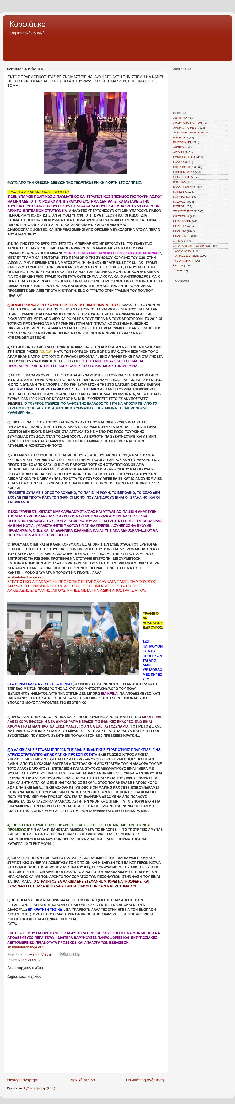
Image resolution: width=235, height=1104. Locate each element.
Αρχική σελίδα (83, 1080)
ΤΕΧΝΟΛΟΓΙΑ (182, 250)
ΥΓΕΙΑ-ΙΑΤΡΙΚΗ (183, 260)
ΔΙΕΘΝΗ (178, 152)
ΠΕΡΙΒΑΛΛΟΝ (182, 221)
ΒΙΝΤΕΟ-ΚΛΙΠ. (182, 142)
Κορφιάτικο (27, 24)
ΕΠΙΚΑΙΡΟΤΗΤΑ (183, 167)
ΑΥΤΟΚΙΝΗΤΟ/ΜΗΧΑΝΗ (188, 132)
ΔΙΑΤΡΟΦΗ (180, 147)
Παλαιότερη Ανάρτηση (145, 1080)
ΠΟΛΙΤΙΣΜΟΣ (181, 235)
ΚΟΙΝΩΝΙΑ (180, 191)
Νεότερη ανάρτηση (23, 1080)
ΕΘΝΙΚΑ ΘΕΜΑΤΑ (184, 157)
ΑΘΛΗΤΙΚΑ (180, 117)
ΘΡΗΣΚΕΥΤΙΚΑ (183, 176)
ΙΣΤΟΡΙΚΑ (179, 181)
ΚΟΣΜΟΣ (179, 201)
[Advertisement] (117, 47)
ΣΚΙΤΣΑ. (178, 240)
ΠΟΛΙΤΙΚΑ (179, 231)
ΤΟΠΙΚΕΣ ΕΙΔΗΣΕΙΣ (186, 255)
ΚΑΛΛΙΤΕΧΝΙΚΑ (183, 186)
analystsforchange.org (25, 577)
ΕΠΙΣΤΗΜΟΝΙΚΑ (183, 172)
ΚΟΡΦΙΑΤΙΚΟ (181, 196)
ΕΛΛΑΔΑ (178, 162)
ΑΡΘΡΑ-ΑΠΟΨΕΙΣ (29, 960)
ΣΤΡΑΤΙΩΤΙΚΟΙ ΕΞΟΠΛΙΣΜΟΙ (191, 245)
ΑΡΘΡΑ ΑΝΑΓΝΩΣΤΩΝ (187, 122)
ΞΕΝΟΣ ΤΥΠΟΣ (183, 211)
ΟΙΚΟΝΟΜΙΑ (181, 216)
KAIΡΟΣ (178, 265)
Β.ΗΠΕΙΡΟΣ (180, 137)
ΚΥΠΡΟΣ (179, 206)
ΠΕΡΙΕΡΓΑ (180, 226)
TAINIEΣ (178, 270)
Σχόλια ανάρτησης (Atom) (39, 1088)
